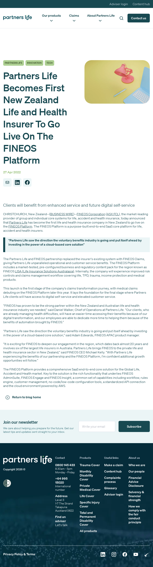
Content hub (141, 4)
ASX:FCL (113, 214)
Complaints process (112, 480)
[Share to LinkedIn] (17, 182)
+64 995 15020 (61, 480)
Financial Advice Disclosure (136, 482)
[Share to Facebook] (27, 182)
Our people (136, 471)
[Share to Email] (7, 182)
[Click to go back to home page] (17, 18)
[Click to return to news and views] (24, 397)
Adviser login (118, 4)
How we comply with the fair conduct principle (137, 514)
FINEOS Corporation (91, 214)
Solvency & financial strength (136, 496)
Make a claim (113, 465)
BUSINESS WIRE (61, 214)
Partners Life (18, 222)
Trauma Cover (90, 465)
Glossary (110, 488)
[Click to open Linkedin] (103, 554)
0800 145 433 (65, 465)
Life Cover (87, 496)
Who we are (136, 465)
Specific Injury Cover (90, 504)
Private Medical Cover (90, 488)
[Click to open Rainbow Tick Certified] (147, 554)
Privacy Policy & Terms (19, 554)
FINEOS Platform (20, 226)
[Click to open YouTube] (135, 554)
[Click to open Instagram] (114, 554)
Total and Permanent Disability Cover (88, 518)
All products (88, 531)
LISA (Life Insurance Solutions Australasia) (44, 271)
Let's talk (61, 525)
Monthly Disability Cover (86, 475)
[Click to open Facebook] (125, 554)
